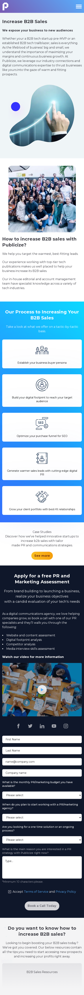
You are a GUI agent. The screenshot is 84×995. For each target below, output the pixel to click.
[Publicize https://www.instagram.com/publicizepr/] (66, 726)
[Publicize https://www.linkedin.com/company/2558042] (42, 726)
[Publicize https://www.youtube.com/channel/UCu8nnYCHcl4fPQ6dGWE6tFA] (54, 726)
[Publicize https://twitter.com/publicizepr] (30, 726)
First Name (13, 739)
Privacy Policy (66, 891)
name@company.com (20, 761)
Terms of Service (36, 891)
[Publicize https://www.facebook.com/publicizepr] (18, 726)
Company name (16, 773)
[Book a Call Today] (42, 905)
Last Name (13, 750)
